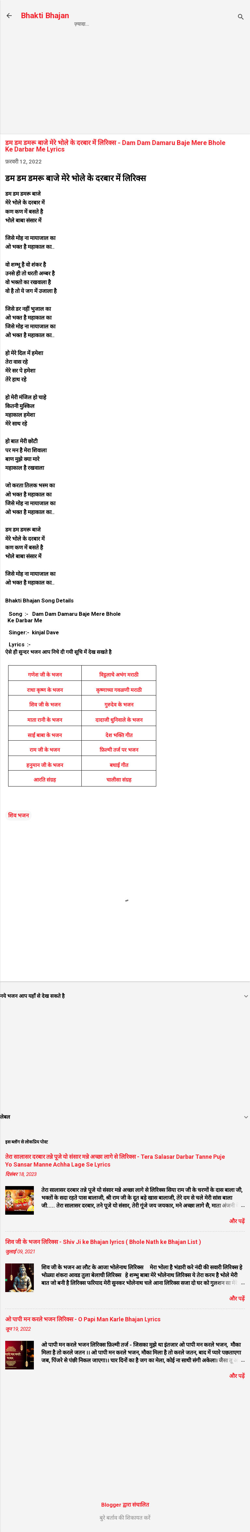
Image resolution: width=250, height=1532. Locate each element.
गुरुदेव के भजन (118, 704)
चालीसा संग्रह (119, 780)
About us (208, 24)
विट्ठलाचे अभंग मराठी (118, 675)
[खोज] (241, 18)
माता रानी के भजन (44, 720)
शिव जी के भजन (45, 704)
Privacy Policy (120, 24)
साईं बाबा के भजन (45, 735)
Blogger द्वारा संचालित (125, 1504)
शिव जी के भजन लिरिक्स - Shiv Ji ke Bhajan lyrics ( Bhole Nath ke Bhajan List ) (103, 1241)
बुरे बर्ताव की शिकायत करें (125, 1517)
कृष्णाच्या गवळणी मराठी (119, 690)
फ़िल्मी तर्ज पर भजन (119, 750)
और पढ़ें (237, 1221)
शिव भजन (18, 815)
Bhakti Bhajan (45, 15)
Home (81, 24)
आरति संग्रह (45, 780)
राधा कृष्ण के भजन (45, 690)
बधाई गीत (119, 765)
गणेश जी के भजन (45, 675)
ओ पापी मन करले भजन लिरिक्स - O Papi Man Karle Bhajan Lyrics (82, 1319)
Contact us (168, 24)
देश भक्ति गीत (118, 735)
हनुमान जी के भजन (44, 765)
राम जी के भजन (45, 750)
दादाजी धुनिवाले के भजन (119, 720)
